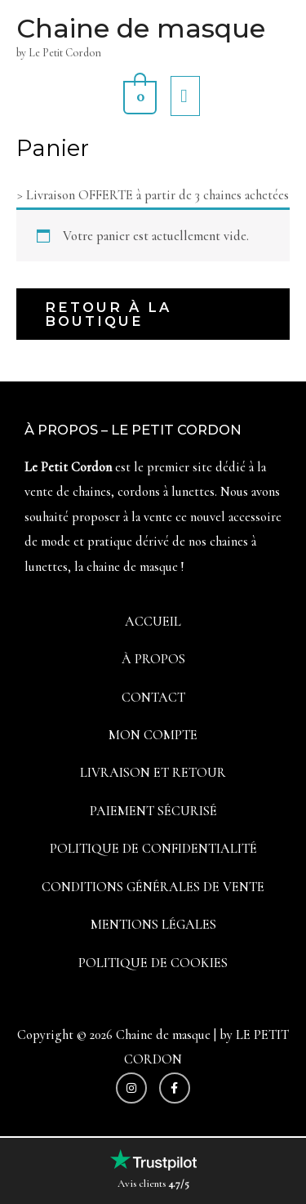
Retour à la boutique (108, 313)
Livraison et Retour (153, 773)
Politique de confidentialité (153, 849)
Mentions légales (153, 924)
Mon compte (153, 735)
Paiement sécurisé (153, 811)
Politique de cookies (153, 963)
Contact (153, 697)
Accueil (153, 621)
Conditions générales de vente (153, 887)
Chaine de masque (140, 28)
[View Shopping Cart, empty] (138, 95)
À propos (153, 659)
